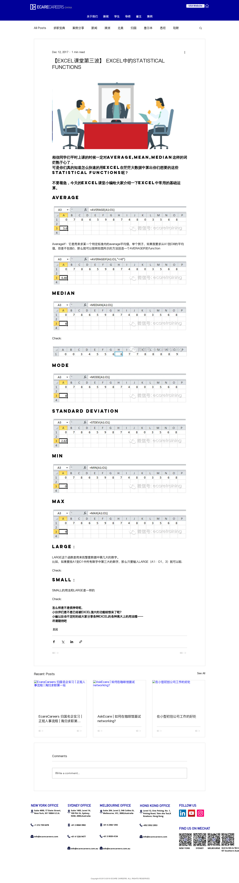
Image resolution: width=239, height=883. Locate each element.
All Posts (40, 28)
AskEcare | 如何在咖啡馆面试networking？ (119, 718)
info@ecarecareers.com (155, 836)
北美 (120, 28)
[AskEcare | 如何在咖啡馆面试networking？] (119, 695)
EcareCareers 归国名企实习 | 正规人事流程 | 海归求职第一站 (60, 718)
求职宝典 (59, 28)
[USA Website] (195, 6)
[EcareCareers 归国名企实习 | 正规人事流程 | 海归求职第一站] (60, 695)
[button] (200, 27)
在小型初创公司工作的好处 (176, 716)
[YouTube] (191, 813)
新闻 (94, 28)
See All (201, 673)
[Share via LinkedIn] (71, 641)
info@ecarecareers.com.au (116, 848)
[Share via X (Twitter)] (63, 641)
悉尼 (163, 28)
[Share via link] (80, 641)
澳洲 (107, 28)
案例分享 (78, 28)
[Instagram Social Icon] (200, 813)
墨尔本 (148, 28)
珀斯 (176, 28)
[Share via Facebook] (54, 641)
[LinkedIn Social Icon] (182, 813)
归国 (134, 28)
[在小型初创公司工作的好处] (178, 695)
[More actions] (185, 52)
